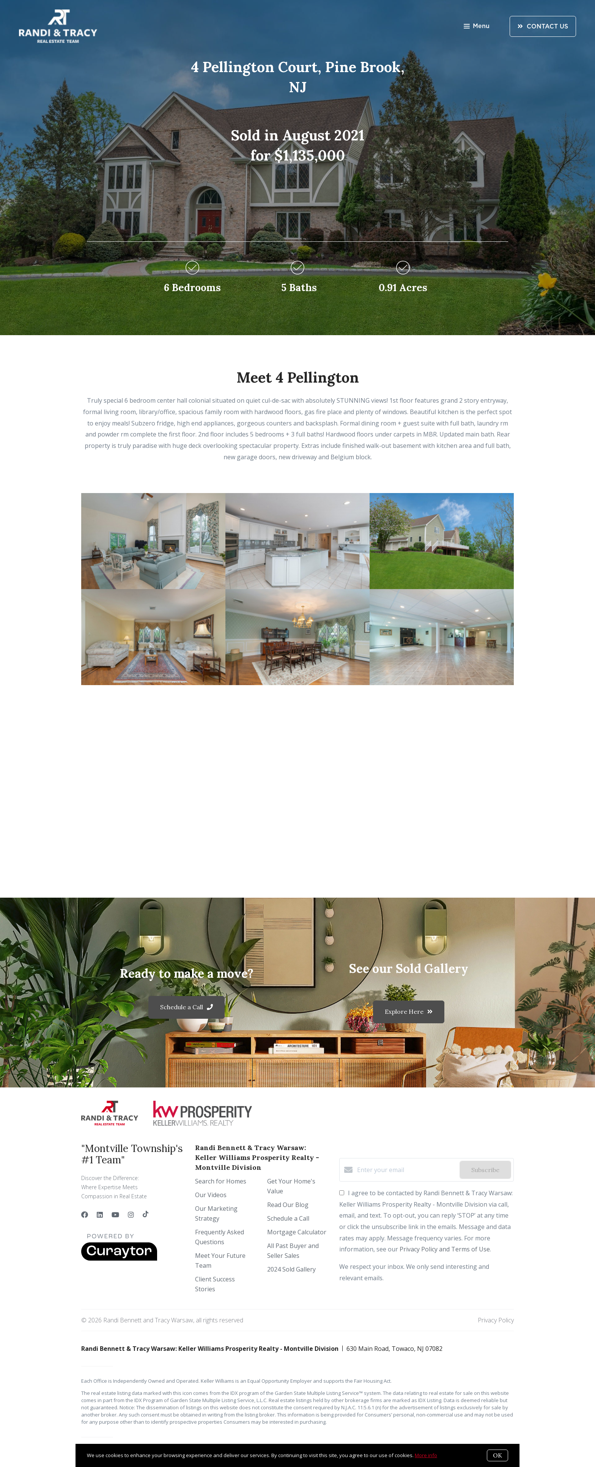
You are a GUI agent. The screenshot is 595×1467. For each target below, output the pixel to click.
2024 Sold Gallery (291, 1269)
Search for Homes (220, 1181)
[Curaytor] (119, 1258)
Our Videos (211, 1195)
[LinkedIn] (100, 1214)
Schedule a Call (288, 1218)
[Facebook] (84, 1214)
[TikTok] (145, 1214)
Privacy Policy (496, 1320)
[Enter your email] (406, 1169)
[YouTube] (115, 1214)
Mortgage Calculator (296, 1232)
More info (426, 1455)
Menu (476, 27)
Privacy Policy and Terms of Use (445, 1249)
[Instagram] (131, 1214)
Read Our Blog (288, 1205)
